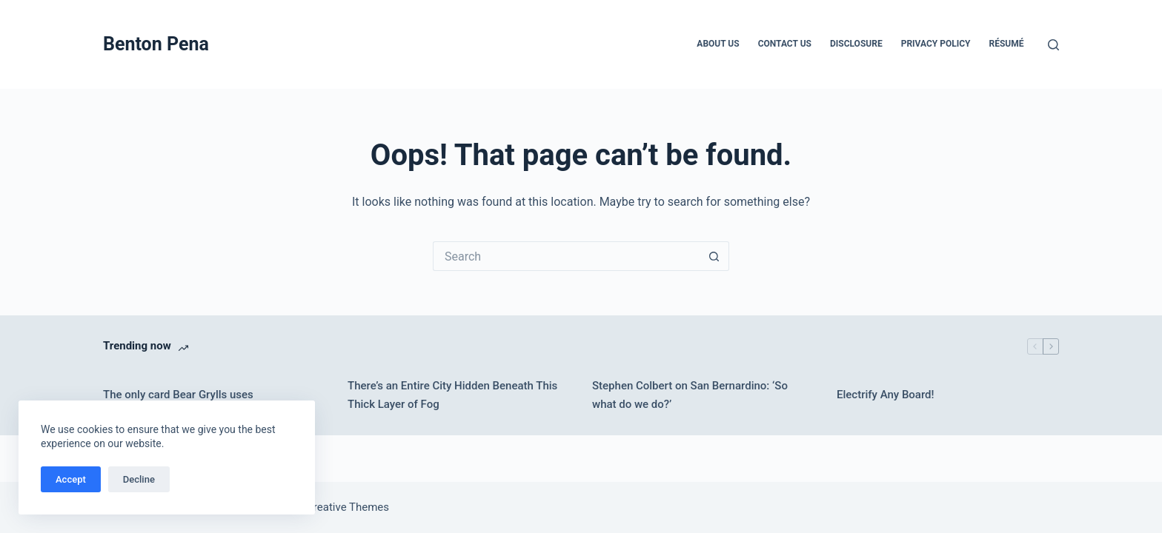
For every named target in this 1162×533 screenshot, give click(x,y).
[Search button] (714, 256)
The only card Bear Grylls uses (178, 394)
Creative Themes (347, 507)
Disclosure (856, 43)
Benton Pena (156, 44)
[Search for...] (566, 256)
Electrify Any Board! (885, 394)
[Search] (1053, 44)
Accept (71, 479)
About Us (718, 43)
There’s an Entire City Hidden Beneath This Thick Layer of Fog (452, 395)
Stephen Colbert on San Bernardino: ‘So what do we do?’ (690, 395)
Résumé (1006, 43)
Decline (139, 479)
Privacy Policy (936, 43)
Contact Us (784, 43)
